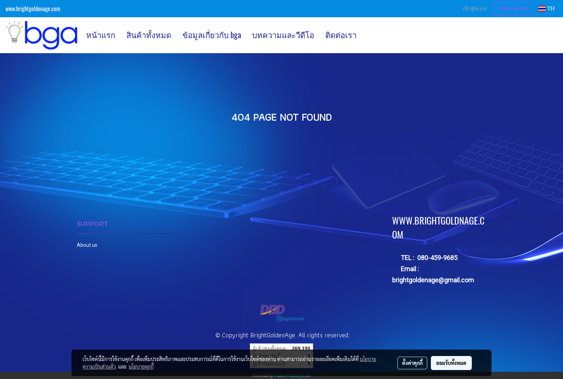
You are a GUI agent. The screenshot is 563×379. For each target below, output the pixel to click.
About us (87, 245)
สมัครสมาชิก (513, 8)
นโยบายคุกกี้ (141, 366)
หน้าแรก (100, 34)
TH (546, 8)
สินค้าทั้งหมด (148, 34)
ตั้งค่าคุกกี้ (412, 363)
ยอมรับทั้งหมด (451, 363)
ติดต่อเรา (341, 34)
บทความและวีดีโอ (283, 34)
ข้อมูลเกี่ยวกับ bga (211, 34)
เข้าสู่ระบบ (474, 8)
